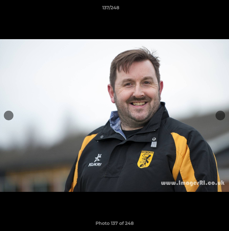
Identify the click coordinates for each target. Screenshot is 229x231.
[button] (206, 9)
